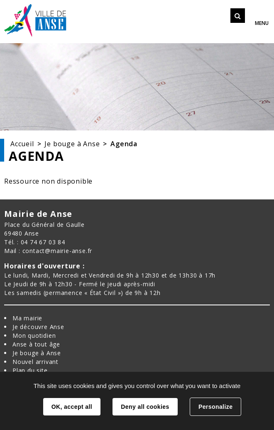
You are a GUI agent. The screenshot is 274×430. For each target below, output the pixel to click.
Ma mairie (27, 318)
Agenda (123, 143)
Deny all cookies (145, 406)
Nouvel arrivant (35, 362)
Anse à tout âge (36, 344)
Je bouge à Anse (72, 143)
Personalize (215, 406)
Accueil (22, 143)
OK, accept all (71, 406)
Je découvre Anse (38, 327)
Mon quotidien (34, 335)
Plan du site (30, 370)
